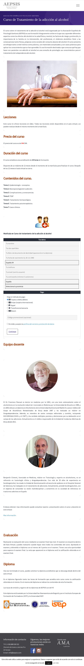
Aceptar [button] (48, 663)
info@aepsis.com (14, 653)
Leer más (55, 663)
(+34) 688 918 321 (12, 644)
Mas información (9, 515)
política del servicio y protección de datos (39, 324)
